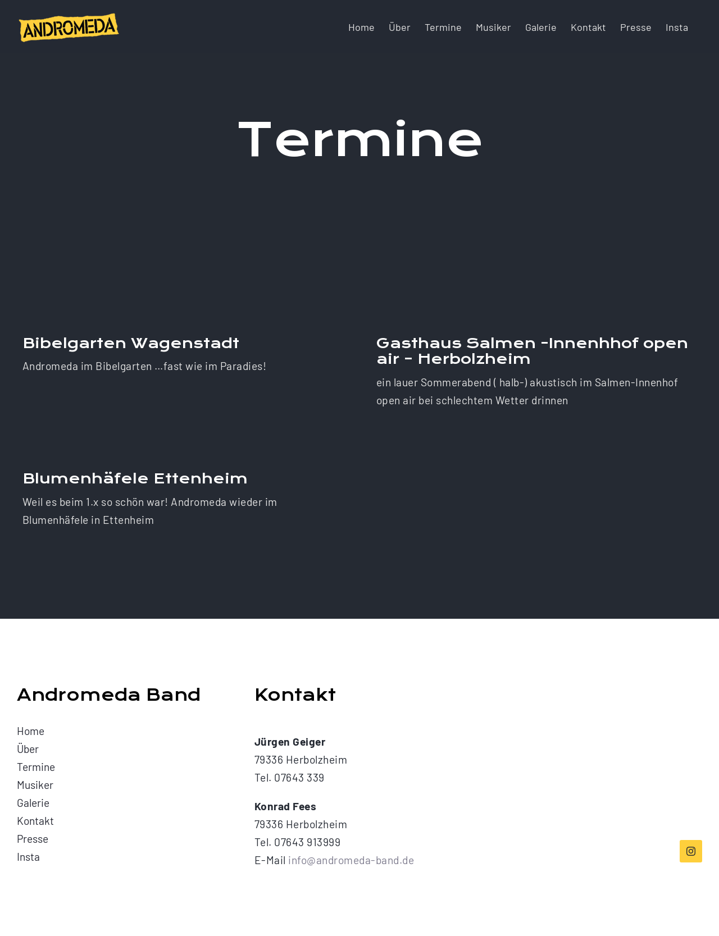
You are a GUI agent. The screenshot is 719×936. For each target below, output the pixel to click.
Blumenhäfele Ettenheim (135, 478)
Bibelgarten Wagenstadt (130, 343)
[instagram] (691, 851)
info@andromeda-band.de (351, 859)
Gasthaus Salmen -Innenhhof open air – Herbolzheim (532, 351)
